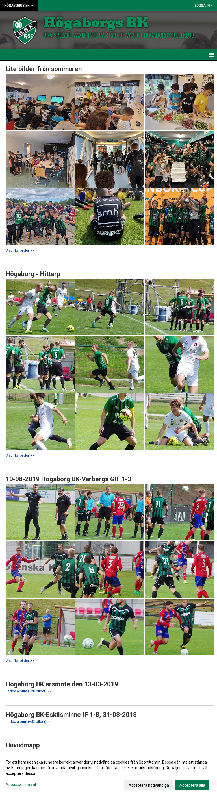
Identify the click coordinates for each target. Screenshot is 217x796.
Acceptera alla (192, 785)
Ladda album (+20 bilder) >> (28, 691)
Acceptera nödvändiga (149, 785)
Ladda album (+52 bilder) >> (28, 721)
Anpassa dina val (21, 784)
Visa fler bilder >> (20, 250)
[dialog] (108, 773)
